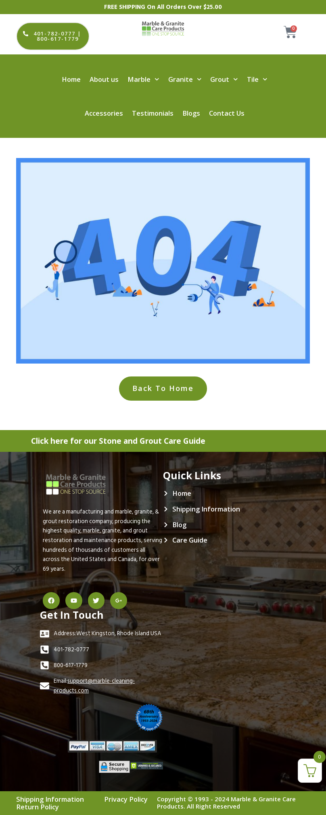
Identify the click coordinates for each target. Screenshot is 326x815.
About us (104, 79)
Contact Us (227, 113)
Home (71, 79)
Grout (224, 79)
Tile (257, 79)
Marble (143, 79)
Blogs (191, 113)
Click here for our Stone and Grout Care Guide (127, 440)
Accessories (104, 113)
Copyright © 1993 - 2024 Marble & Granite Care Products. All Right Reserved (226, 802)
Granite (184, 79)
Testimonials (152, 113)
